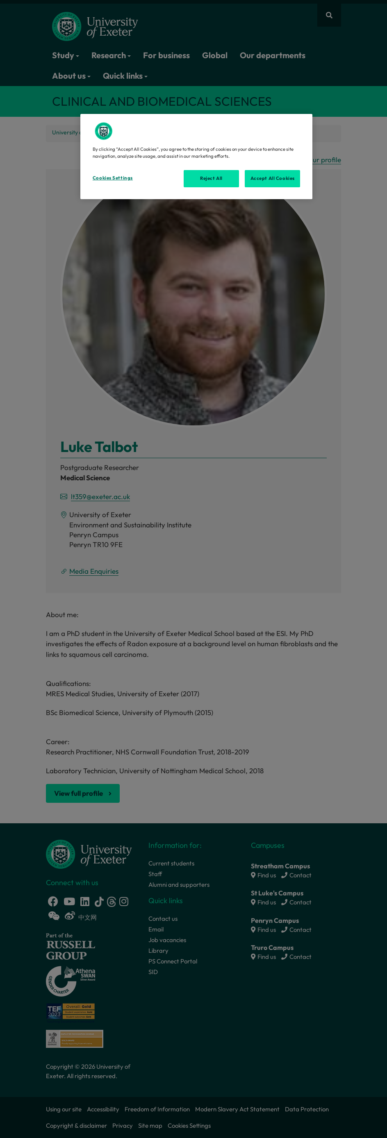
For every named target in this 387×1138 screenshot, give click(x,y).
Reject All (211, 178)
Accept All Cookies (272, 178)
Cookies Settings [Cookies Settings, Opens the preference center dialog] (113, 178)
